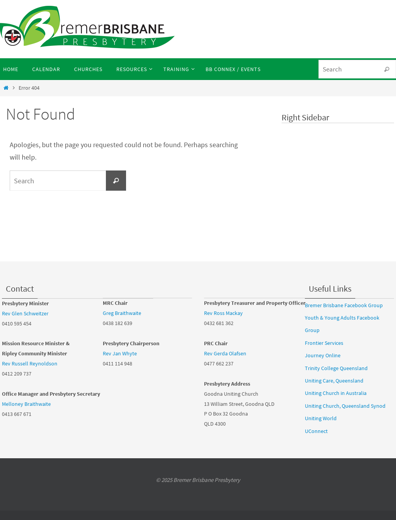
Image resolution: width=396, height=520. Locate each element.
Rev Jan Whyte (120, 353)
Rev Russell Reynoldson (29, 363)
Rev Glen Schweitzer (25, 313)
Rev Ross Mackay (223, 313)
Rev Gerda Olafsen (225, 353)
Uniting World (321, 418)
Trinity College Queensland (336, 368)
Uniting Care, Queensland (334, 380)
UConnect (316, 431)
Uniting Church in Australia (336, 393)
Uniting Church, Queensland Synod (345, 405)
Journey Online (323, 355)
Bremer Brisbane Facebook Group (344, 305)
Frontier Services (324, 342)
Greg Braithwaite (122, 313)
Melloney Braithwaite (26, 403)
